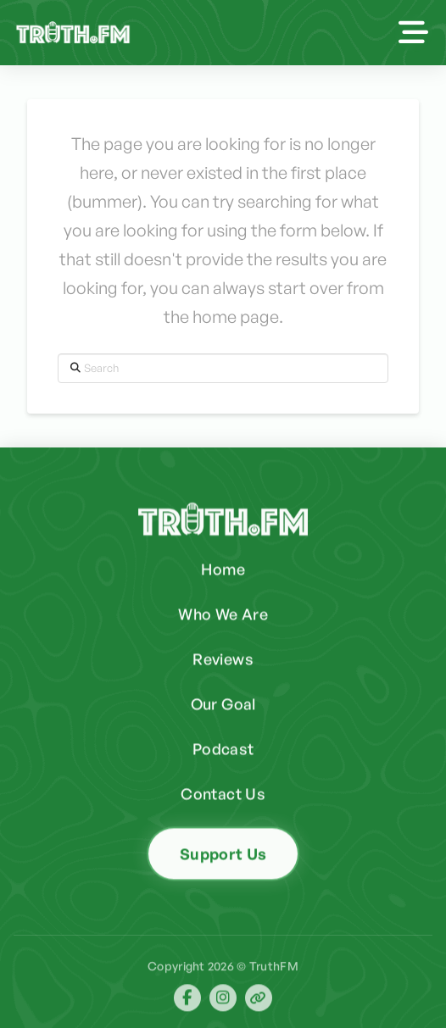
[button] (413, 33)
